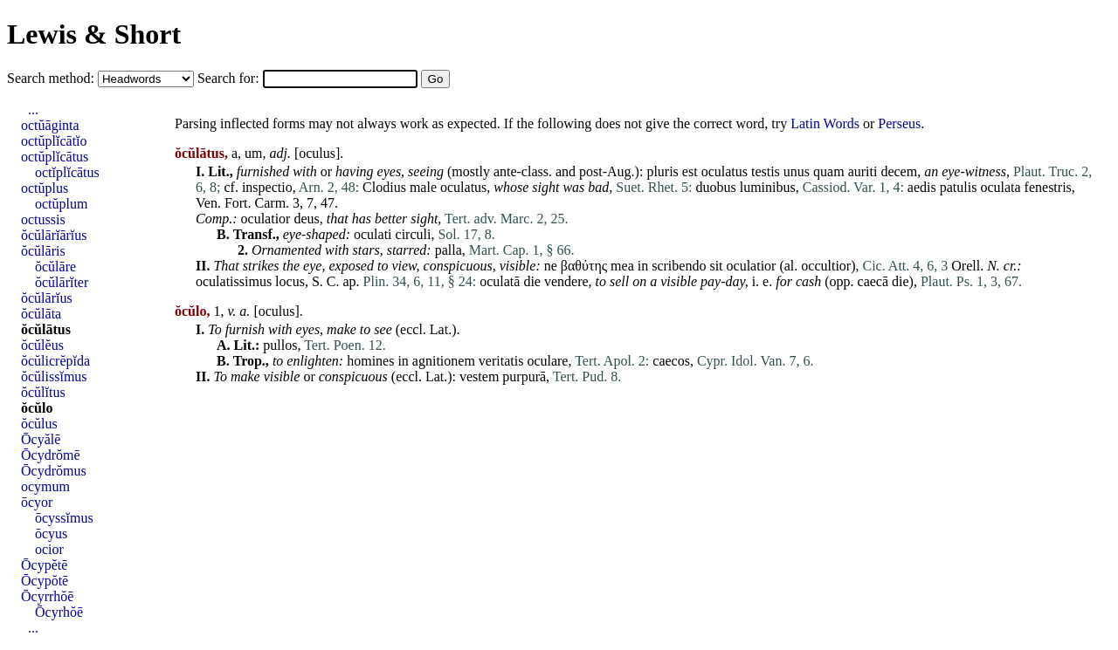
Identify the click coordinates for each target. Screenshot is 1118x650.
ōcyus (51, 533)
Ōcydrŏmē (50, 455)
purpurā (524, 376)
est (690, 171)
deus (306, 218)
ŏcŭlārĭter (61, 282)
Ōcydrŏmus (53, 470)
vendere (566, 281)
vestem (479, 376)
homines (370, 360)
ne (550, 265)
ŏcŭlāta (41, 313)
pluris (662, 171)
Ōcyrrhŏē (47, 596)
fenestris (1048, 187)
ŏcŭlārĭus (46, 298)
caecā (873, 281)
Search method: (52, 78)
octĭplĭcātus (67, 172)
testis (765, 171)
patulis (958, 187)
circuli (413, 234)
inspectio (267, 187)
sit (715, 265)
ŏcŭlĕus (42, 345)
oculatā (500, 281)
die (532, 281)
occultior (826, 265)
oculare (547, 360)
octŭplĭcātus (54, 156)
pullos (280, 345)
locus (290, 281)
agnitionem (443, 360)
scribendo (679, 265)
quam (829, 171)
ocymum (45, 486)
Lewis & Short (94, 34)
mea (622, 265)
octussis (43, 219)
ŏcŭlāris (43, 250)
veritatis (501, 360)
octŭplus (44, 188)
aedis (922, 187)
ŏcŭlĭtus (43, 392)
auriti (863, 171)
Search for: (230, 78)
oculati (373, 234)
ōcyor (36, 502)
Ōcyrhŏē (59, 612)
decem (898, 171)
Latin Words (824, 123)
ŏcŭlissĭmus (54, 376)
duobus (715, 187)
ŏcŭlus (39, 423)
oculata (1000, 187)
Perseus (899, 123)
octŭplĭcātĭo (54, 140)
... (33, 109)
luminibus (768, 187)
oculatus (724, 171)
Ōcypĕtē (44, 565)
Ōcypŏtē (44, 580)
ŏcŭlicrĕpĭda (55, 360)
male (423, 187)
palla (448, 250)
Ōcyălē (40, 439)
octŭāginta (50, 125)
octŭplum (61, 203)
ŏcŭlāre (55, 266)
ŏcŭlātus (46, 329)
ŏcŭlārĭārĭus (54, 235)
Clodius (384, 187)
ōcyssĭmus (64, 517)
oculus (317, 153)
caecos (671, 360)
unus (796, 171)
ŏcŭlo (36, 407)
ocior (49, 549)
